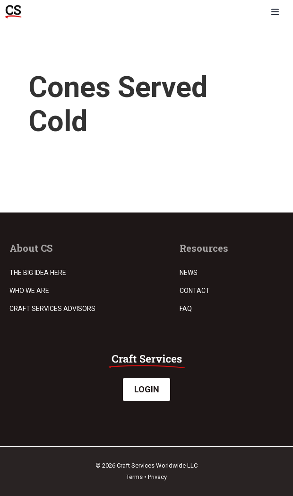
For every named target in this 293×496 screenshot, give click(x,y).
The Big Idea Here (37, 272)
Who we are (29, 290)
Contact (195, 290)
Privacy (157, 476)
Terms (134, 476)
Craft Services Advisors (52, 308)
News (189, 272)
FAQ (186, 308)
